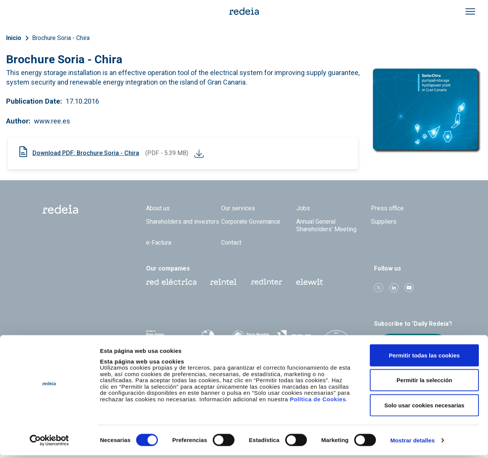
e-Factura (158, 242)
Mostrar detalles (412, 443)
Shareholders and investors (182, 221)
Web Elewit (309, 282)
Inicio (13, 38)
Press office (387, 208)
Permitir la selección (424, 383)
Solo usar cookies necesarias (424, 408)
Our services (238, 208)
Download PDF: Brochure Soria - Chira (85, 153)
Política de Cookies (318, 402)
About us (158, 208)
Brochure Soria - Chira (61, 38)
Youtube (409, 287)
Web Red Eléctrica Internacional (266, 282)
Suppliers (383, 221)
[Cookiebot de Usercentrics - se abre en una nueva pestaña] (49, 443)
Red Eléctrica (171, 282)
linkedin (393, 287)
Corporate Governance (250, 221)
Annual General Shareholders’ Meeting (326, 225)
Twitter (378, 287)
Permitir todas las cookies (424, 358)
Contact (231, 242)
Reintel (223, 282)
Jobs (303, 208)
